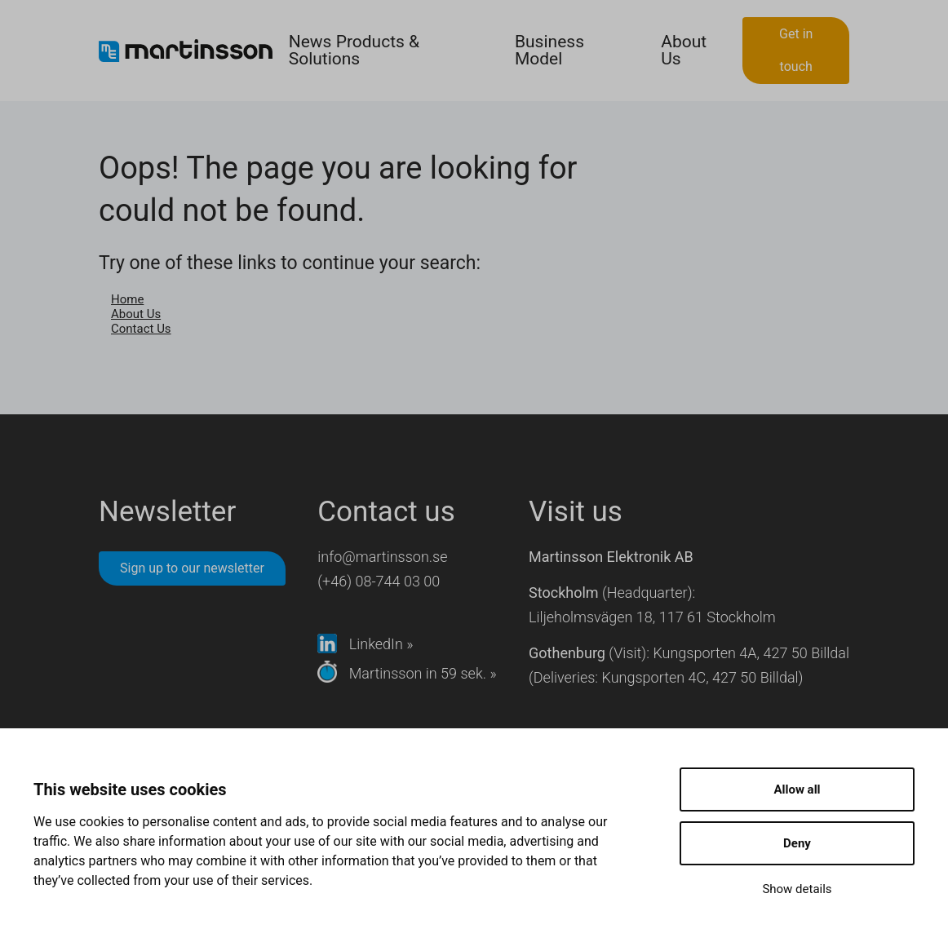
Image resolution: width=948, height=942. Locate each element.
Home (127, 299)
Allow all (796, 789)
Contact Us (141, 328)
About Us (684, 50)
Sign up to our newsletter (192, 568)
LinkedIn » (365, 643)
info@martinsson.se (382, 556)
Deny (797, 843)
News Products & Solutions (354, 50)
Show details (796, 889)
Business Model (549, 50)
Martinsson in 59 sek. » (406, 673)
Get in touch (796, 50)
